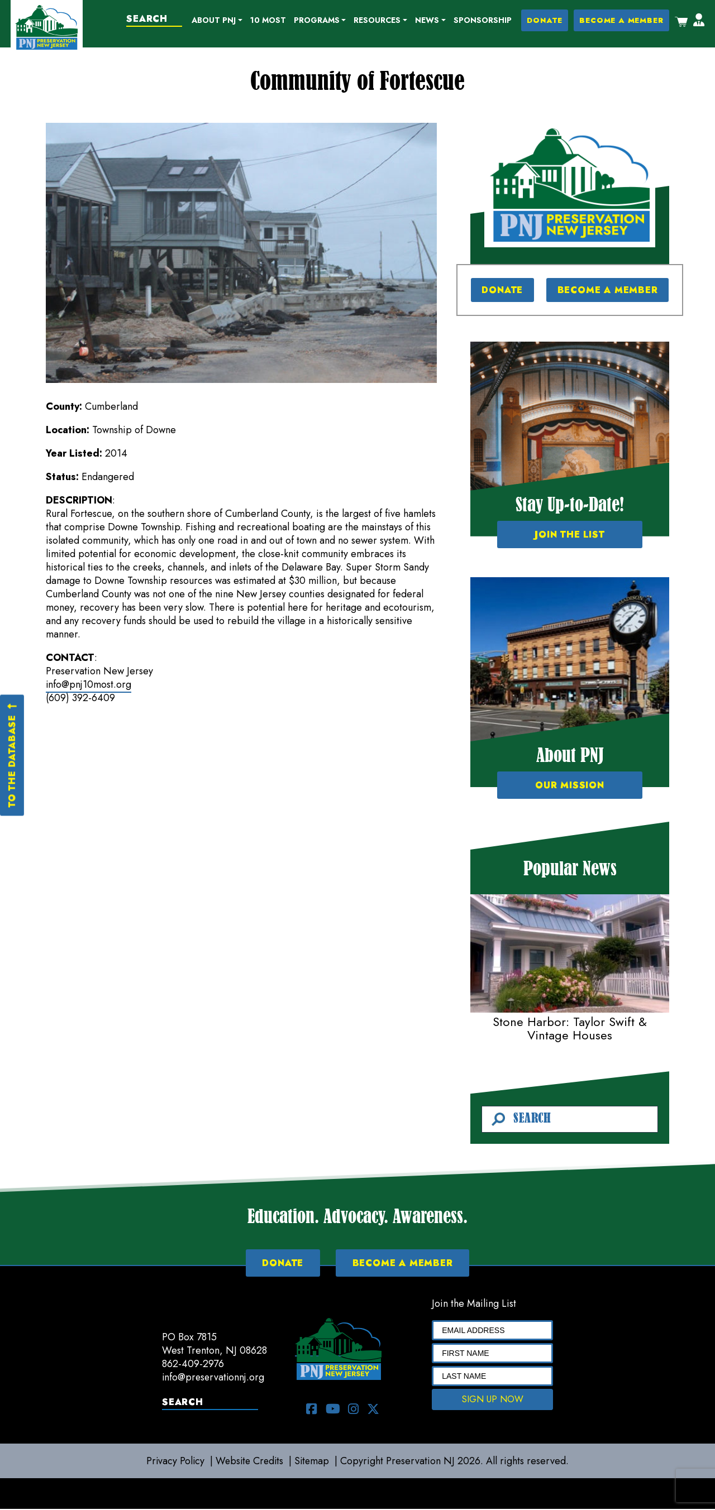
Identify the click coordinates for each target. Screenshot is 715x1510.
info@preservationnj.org (214, 1378)
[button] (218, 21)
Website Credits (249, 1462)
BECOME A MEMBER (622, 21)
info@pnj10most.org (89, 685)
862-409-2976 (193, 1365)
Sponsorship (483, 20)
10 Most (269, 20)
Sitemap (314, 1462)
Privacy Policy (173, 1462)
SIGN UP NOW (492, 1400)
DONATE (545, 21)
